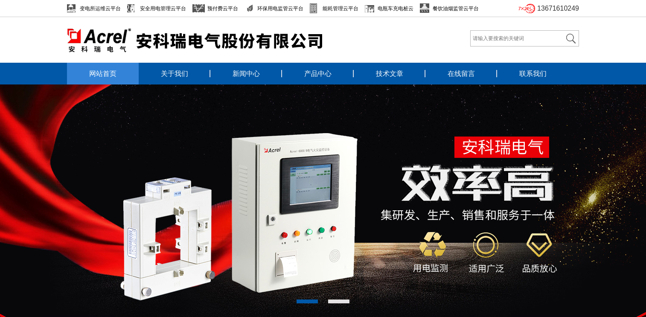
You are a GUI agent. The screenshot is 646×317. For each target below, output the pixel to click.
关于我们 (174, 73)
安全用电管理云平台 (163, 9)
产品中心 (318, 73)
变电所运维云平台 (100, 9)
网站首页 (102, 73)
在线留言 (461, 73)
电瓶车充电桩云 (395, 9)
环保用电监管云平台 (280, 9)
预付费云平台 (222, 9)
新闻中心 (246, 73)
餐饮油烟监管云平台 (456, 9)
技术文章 (389, 73)
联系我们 (533, 73)
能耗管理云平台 (340, 9)
